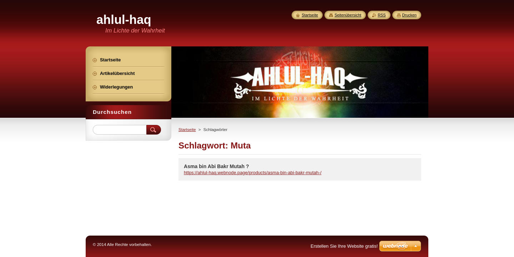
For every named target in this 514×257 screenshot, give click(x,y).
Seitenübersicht (347, 15)
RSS (382, 15)
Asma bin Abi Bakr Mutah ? (216, 166)
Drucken (409, 15)
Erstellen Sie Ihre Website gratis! (344, 246)
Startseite (187, 129)
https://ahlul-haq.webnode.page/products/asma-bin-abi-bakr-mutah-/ (253, 172)
